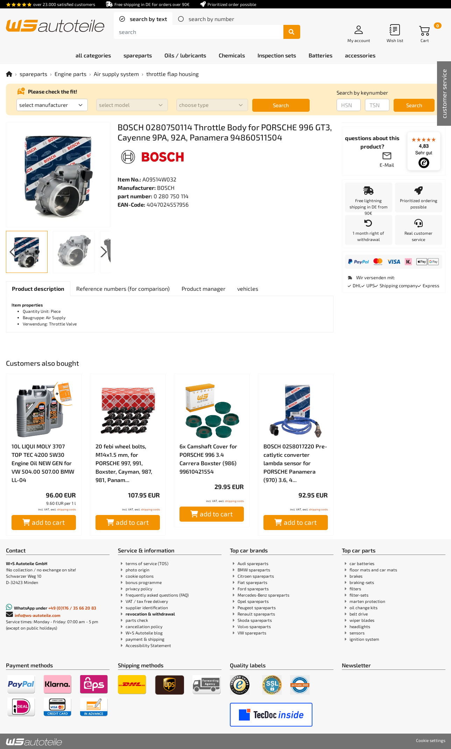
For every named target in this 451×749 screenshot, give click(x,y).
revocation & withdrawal (150, 613)
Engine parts (70, 73)
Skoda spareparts (255, 620)
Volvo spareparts (254, 626)
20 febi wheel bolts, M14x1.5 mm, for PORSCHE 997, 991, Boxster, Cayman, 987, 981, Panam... (124, 463)
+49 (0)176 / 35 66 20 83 (72, 607)
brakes (356, 575)
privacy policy (139, 588)
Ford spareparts (253, 588)
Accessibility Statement (148, 645)
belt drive (359, 613)
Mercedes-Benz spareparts (263, 594)
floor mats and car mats (373, 569)
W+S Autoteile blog (144, 632)
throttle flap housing (172, 73)
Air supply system (116, 73)
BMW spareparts (254, 569)
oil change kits (364, 607)
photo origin (137, 569)
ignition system (364, 639)
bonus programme (144, 582)
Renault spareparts (256, 613)
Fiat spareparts (252, 582)
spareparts (33, 73)
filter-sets (359, 594)
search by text (147, 18)
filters (355, 588)
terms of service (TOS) (147, 563)
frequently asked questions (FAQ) (157, 594)
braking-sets (362, 582)
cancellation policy (144, 626)
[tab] (143, 19)
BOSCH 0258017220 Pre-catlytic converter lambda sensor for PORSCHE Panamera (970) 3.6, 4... (295, 463)
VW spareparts (252, 632)
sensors (357, 632)
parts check (137, 620)
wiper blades (362, 620)
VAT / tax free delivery (147, 601)
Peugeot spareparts (257, 607)
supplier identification (147, 607)
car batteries (362, 563)
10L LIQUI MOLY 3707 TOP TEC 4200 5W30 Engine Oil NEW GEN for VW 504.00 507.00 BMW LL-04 (43, 463)
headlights (360, 626)
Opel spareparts (253, 601)
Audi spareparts (253, 563)
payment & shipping (145, 639)
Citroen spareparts (256, 575)
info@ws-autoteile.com (38, 615)
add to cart (43, 522)
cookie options (140, 575)
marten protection (367, 601)
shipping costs (66, 509)
